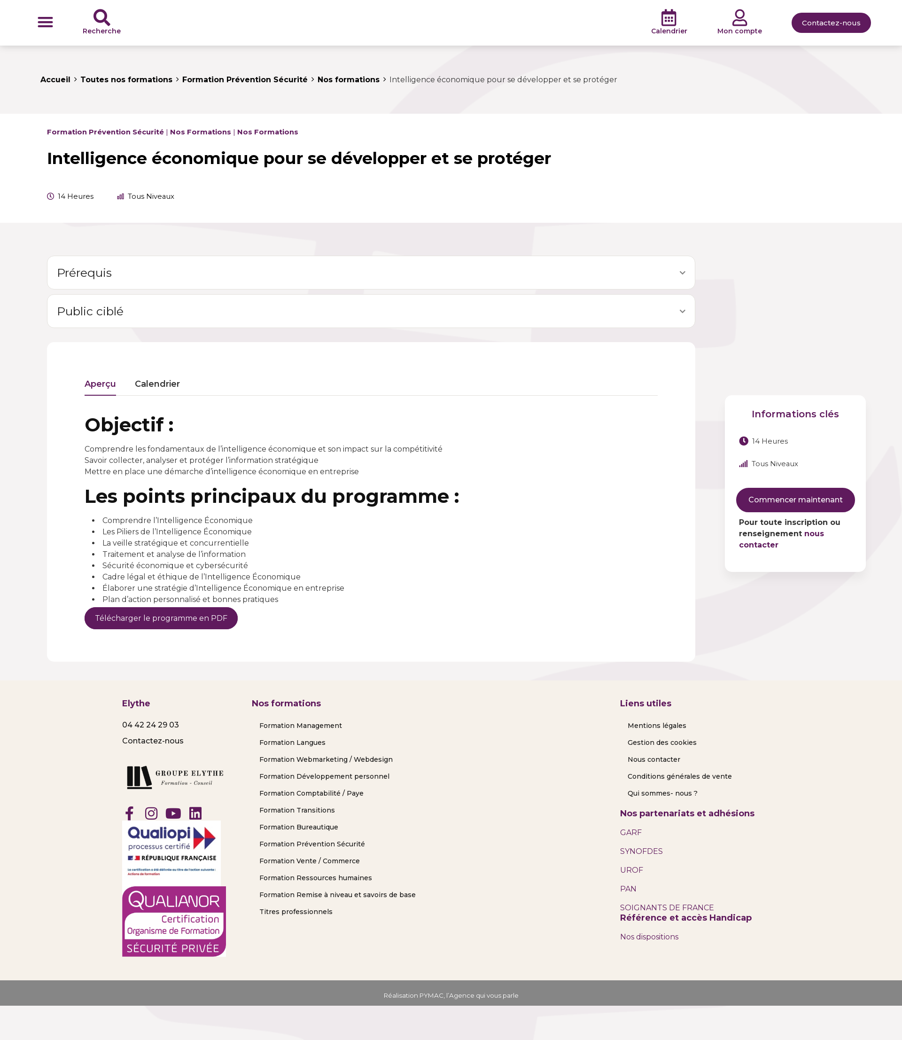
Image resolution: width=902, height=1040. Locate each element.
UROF (631, 870)
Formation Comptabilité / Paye (311, 793)
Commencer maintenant (795, 499)
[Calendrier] (669, 17)
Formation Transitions (297, 810)
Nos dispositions (649, 936)
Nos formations (200, 132)
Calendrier (669, 31)
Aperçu (100, 384)
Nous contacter (654, 759)
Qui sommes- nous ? (663, 793)
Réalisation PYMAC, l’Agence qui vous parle (451, 995)
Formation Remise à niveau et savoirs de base (337, 895)
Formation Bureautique (298, 827)
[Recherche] (101, 17)
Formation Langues (292, 742)
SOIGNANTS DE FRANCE (667, 907)
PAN (628, 888)
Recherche (102, 31)
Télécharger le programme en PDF (161, 618)
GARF (631, 832)
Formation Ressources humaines (315, 878)
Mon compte (739, 31)
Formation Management (300, 725)
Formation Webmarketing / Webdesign (326, 759)
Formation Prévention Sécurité (105, 132)
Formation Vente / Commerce (309, 861)
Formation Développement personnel (324, 776)
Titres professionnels (296, 911)
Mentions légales (657, 725)
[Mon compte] (739, 17)
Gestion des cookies (662, 742)
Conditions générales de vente (680, 776)
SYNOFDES (641, 851)
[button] (45, 21)
